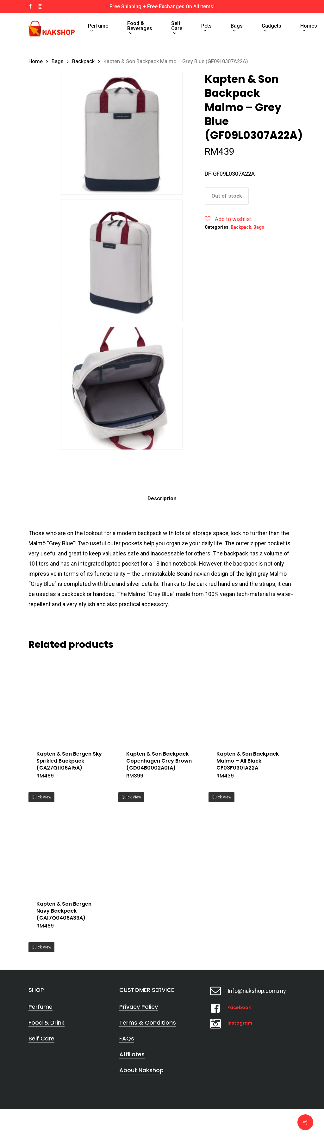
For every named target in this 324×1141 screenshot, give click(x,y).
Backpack (83, 61)
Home (35, 61)
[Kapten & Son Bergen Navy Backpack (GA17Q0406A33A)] (71, 849)
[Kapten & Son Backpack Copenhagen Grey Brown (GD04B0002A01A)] (160, 700)
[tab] (162, 498)
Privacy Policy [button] (138, 1007)
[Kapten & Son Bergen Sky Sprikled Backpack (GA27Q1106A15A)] (71, 700)
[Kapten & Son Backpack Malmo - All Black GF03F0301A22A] (251, 700)
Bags (57, 61)
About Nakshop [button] (141, 1070)
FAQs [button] (126, 1038)
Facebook (239, 1007)
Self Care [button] (41, 1038)
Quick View (41, 797)
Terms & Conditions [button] (147, 1022)
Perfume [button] (40, 1007)
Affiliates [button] (132, 1054)
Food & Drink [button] (46, 1022)
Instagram (239, 1023)
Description (162, 498)
